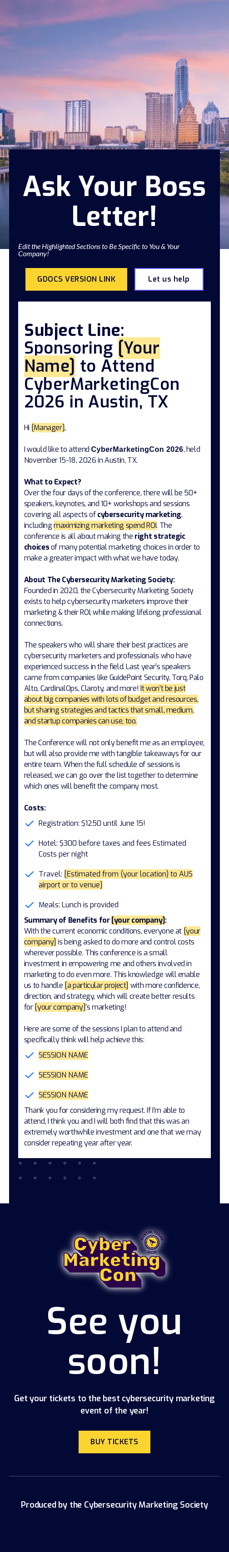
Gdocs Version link (76, 279)
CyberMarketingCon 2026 (137, 449)
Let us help (169, 279)
